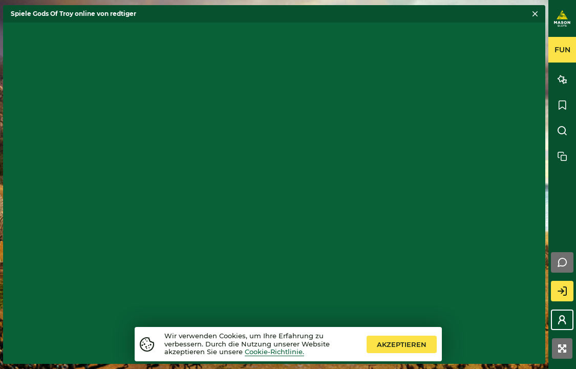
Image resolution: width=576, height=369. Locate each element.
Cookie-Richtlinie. (274, 351)
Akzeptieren (401, 344)
